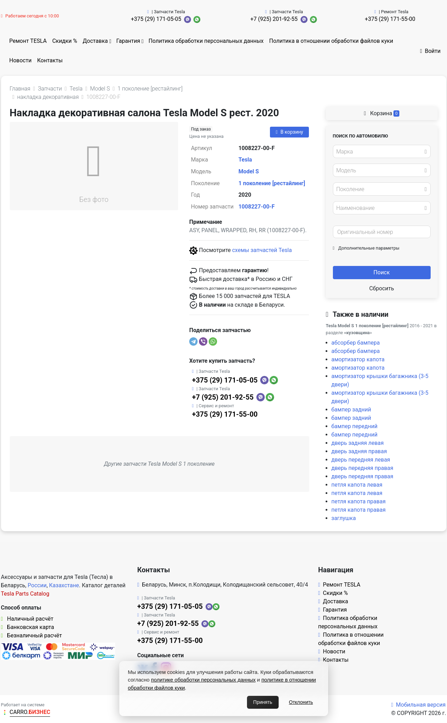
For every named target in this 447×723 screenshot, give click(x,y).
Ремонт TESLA (28, 41)
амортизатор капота (358, 359)
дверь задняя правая (359, 451)
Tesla (245, 159)
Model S (248, 171)
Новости (20, 60)
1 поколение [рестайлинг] (271, 183)
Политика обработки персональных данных (206, 41)
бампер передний (355, 426)
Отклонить (301, 702)
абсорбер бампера (356, 342)
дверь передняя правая (362, 468)
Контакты (50, 60)
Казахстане (64, 585)
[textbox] (380, 152)
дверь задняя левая (358, 443)
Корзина (381, 113)
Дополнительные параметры (366, 248)
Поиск (382, 272)
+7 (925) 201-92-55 (274, 19)
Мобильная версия (418, 704)
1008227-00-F (256, 206)
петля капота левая (357, 484)
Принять (262, 702)
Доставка (95, 41)
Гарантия (128, 41)
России (37, 585)
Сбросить (381, 288)
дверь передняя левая (361, 459)
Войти (430, 51)
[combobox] (381, 151)
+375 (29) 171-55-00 (390, 19)
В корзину (289, 132)
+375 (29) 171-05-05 (156, 19)
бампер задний (351, 409)
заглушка (344, 518)
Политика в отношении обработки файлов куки (331, 41)
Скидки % (64, 41)
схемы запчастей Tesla (262, 250)
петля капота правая (359, 501)
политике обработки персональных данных (203, 680)
